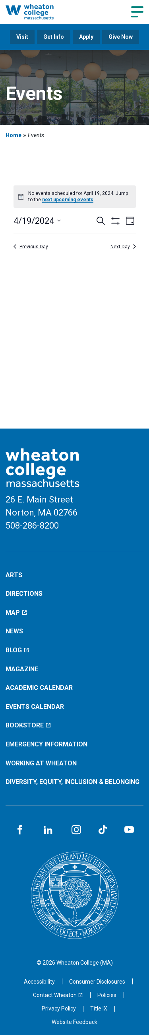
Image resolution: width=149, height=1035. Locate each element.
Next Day (123, 246)
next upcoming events (67, 199)
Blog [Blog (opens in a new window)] (17, 650)
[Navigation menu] (137, 11)
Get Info (53, 37)
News (14, 631)
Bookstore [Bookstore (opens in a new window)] (28, 725)
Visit (22, 37)
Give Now (120, 37)
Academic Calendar (39, 687)
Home (13, 135)
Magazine (22, 669)
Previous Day (31, 246)
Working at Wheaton (41, 763)
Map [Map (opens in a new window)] (16, 612)
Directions (24, 593)
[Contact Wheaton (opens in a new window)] (58, 995)
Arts (14, 575)
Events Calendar (35, 706)
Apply (86, 37)
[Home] (38, 12)
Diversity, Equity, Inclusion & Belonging (72, 782)
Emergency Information (46, 744)
